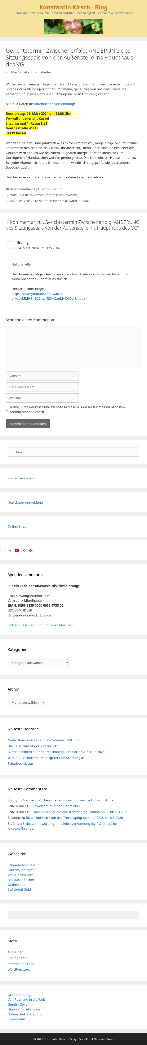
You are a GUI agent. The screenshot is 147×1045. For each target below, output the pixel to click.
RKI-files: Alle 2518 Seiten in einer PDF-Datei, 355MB (49, 201)
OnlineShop (16, 884)
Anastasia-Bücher (23, 189)
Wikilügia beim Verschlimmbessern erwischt (43, 195)
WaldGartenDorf (20, 875)
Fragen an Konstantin (24, 478)
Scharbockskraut (20, 763)
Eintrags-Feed (18, 958)
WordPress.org (19, 969)
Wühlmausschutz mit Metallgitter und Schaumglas (46, 757)
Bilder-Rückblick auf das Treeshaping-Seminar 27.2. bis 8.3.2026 (56, 752)
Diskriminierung (50, 189)
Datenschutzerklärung (25, 1014)
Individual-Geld (19, 889)
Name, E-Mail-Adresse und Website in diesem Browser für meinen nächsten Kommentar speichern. (67, 409)
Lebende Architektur (23, 865)
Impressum (16, 1019)
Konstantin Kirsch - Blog (73, 7)
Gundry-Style (17, 1004)
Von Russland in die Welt (26, 999)
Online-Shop (17, 526)
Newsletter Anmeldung (25, 502)
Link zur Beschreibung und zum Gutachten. (41, 625)
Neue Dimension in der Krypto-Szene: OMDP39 (43, 740)
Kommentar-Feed (21, 963)
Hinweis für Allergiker (24, 1009)
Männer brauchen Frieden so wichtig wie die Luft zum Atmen (69, 800)
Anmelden (15, 952)
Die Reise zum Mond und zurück (32, 746)
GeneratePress (104, 1039)
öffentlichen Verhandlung (54, 104)
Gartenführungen (21, 870)
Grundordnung (19, 994)
